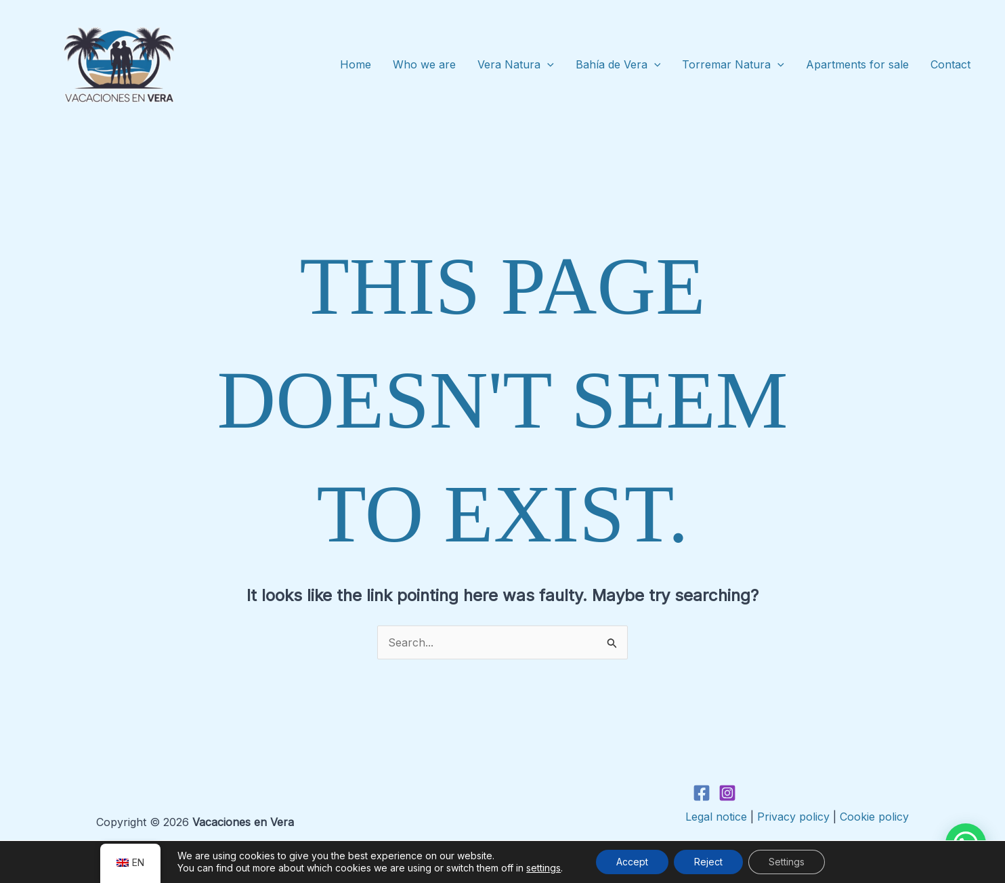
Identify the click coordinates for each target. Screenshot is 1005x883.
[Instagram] (727, 793)
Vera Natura (515, 64)
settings (543, 868)
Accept (632, 861)
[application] (547, 64)
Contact (950, 64)
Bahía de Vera (618, 64)
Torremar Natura (733, 64)
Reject (708, 861)
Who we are (424, 64)
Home (355, 64)
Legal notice (716, 816)
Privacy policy (793, 816)
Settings (787, 861)
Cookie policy (874, 816)
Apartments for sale (857, 64)
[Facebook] (701, 793)
